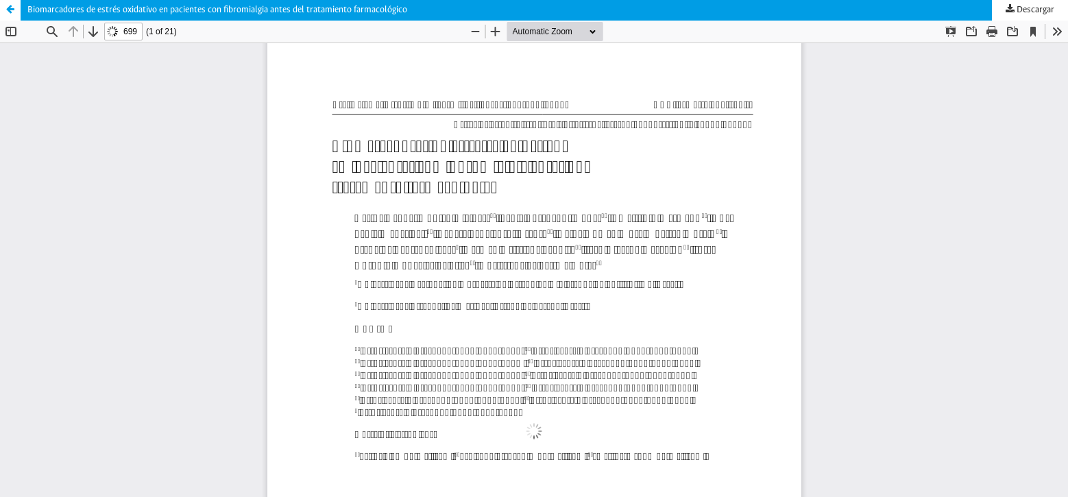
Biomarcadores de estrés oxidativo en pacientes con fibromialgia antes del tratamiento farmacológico (217, 10)
